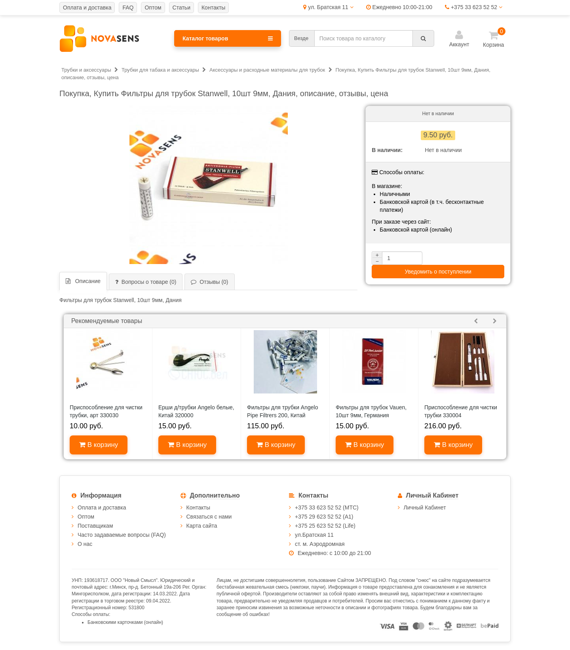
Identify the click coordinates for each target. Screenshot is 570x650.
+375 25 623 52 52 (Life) (325, 526)
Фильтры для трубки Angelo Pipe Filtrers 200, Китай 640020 (282, 415)
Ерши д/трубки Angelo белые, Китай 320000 (196, 411)
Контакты (198, 507)
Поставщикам (95, 526)
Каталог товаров (227, 38)
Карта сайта (201, 526)
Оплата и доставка (102, 507)
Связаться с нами (209, 516)
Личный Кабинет (425, 507)
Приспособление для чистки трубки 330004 (460, 411)
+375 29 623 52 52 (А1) (324, 516)
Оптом (86, 516)
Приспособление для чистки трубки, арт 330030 (106, 411)
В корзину (98, 445)
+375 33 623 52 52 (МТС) (327, 507)
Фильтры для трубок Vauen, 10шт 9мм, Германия (371, 411)
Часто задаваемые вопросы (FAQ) (122, 535)
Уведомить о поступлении (438, 271)
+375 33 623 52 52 (473, 7)
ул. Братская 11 (328, 7)
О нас (85, 544)
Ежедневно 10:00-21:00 (399, 7)
